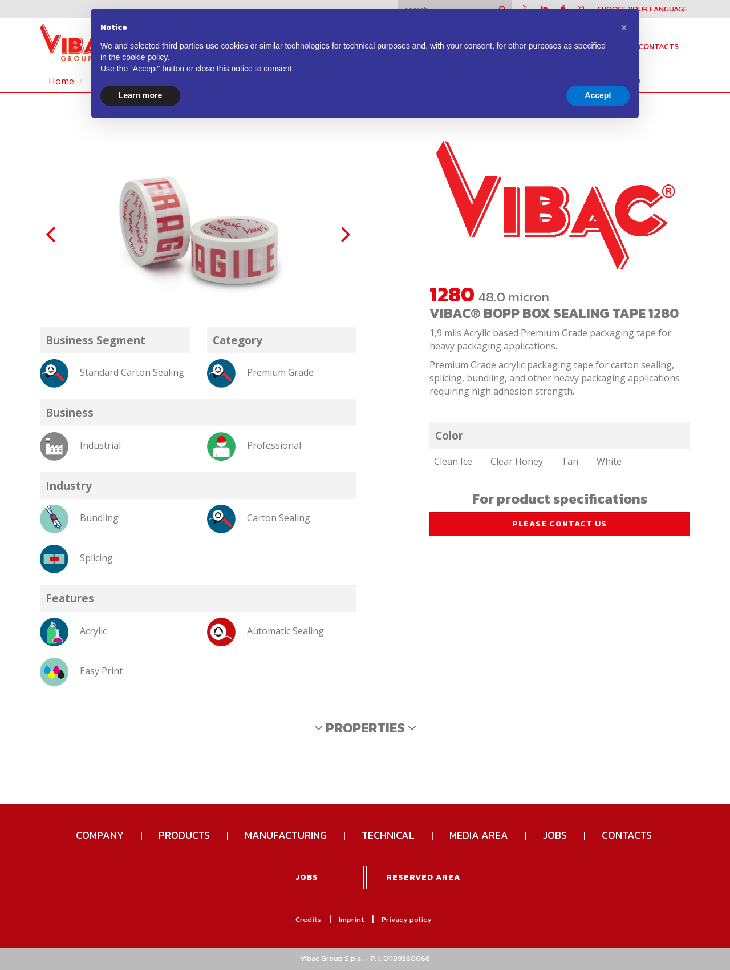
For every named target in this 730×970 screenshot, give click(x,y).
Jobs (555, 835)
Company (100, 835)
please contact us (559, 524)
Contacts (658, 47)
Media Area (478, 835)
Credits (308, 919)
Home (61, 81)
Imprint (351, 919)
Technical (388, 835)
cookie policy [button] (144, 57)
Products (184, 835)
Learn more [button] (140, 95)
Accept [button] (598, 95)
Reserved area (423, 877)
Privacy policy (407, 919)
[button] (624, 27)
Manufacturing (286, 835)
